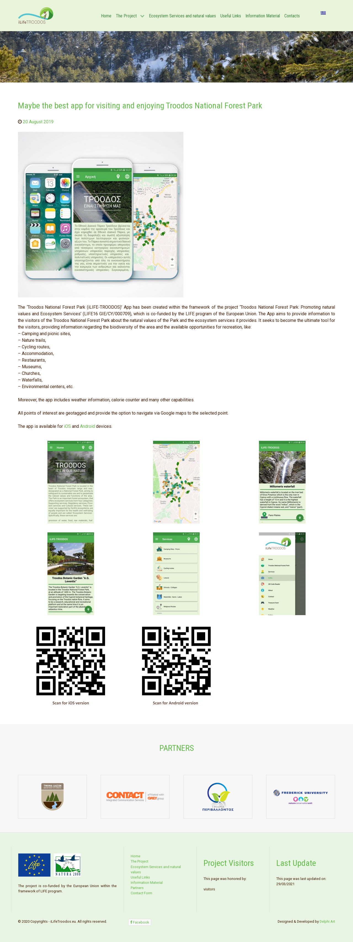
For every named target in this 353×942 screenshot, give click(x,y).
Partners (137, 888)
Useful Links (140, 877)
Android (87, 426)
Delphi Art (327, 921)
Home (135, 856)
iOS (67, 426)
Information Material (147, 882)
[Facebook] (139, 922)
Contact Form (141, 893)
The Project (139, 861)
